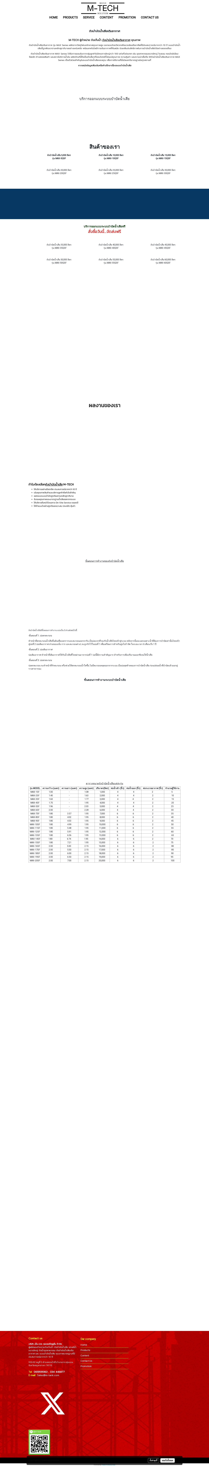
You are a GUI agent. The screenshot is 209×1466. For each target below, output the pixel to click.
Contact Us (86, 1360)
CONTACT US (149, 17)
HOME (53, 17)
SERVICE (89, 17)
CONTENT (106, 17)
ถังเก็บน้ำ (49, 1347)
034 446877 (57, 1372)
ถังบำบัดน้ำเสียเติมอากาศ (116, 40)
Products (85, 1350)
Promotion (86, 1366)
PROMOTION (127, 17)
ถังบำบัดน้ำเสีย (54, 484)
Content (85, 1355)
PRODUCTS (70, 17)
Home (84, 1344)
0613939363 (41, 1372)
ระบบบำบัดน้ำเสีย (47, 1353)
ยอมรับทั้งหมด (167, 1460)
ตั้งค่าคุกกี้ (153, 1460)
